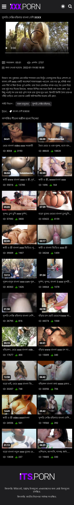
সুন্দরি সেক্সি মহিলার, (41, 104)
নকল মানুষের (23, 104)
